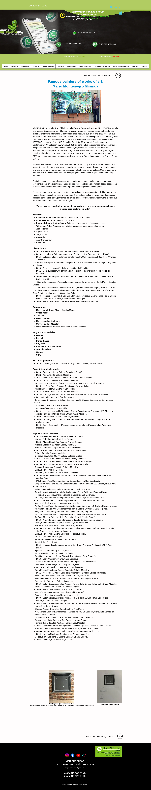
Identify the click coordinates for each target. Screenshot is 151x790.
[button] (120, 13)
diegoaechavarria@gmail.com (75, 768)
